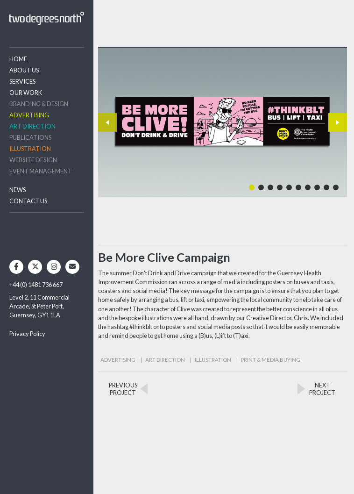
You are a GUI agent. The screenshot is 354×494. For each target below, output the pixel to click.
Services (22, 81)
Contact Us (28, 201)
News (17, 189)
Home (18, 59)
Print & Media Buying (270, 360)
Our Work (25, 92)
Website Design (33, 160)
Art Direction (32, 126)
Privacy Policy (27, 333)
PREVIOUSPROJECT (123, 388)
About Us (24, 70)
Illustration (30, 148)
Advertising (29, 115)
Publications (30, 137)
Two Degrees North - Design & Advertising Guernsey (46, 18)
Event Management (40, 171)
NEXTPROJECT (322, 388)
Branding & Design (38, 103)
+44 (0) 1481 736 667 (36, 284)
